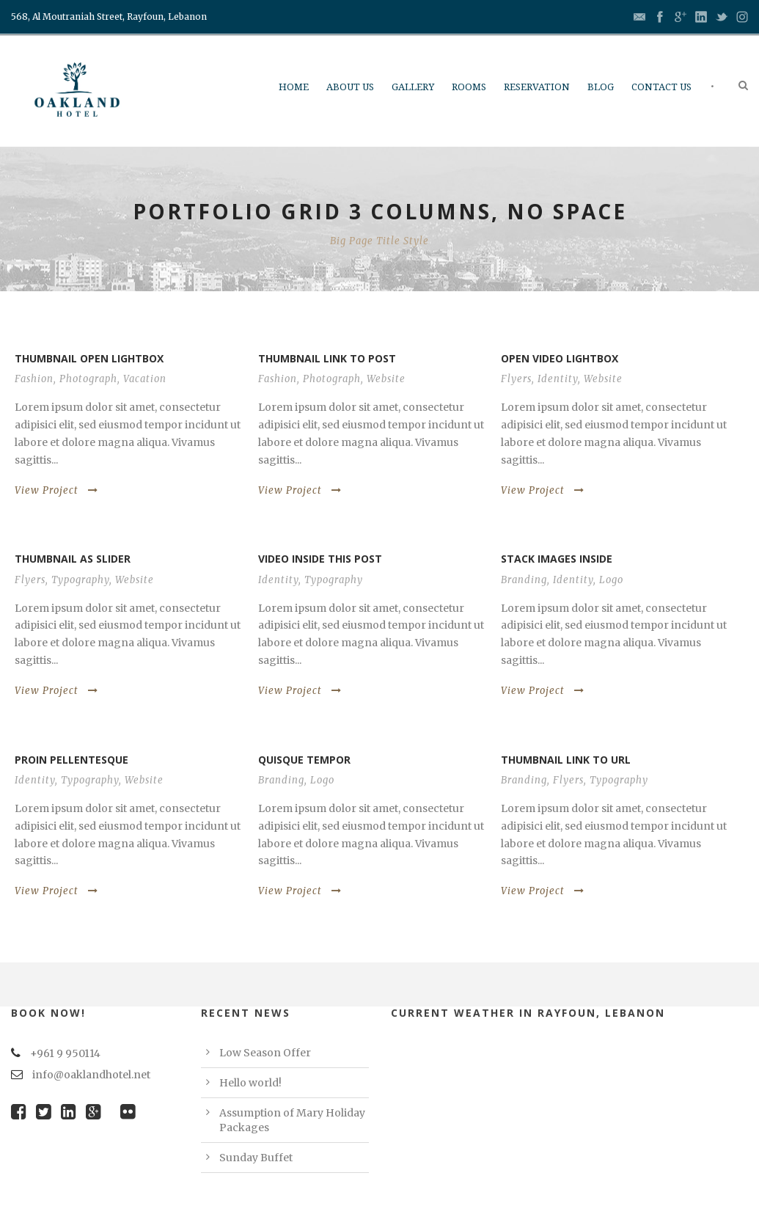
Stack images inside (556, 559)
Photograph (88, 379)
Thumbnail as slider (73, 559)
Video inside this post (320, 559)
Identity (558, 379)
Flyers (516, 379)
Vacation (144, 379)
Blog (600, 86)
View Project (56, 490)
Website (386, 379)
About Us (350, 86)
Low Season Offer (265, 1052)
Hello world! (250, 1082)
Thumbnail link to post (327, 358)
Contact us (661, 86)
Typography (80, 580)
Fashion (34, 379)
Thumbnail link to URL (566, 760)
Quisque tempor (304, 760)
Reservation (537, 86)
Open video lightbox (559, 358)
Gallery (413, 86)
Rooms (469, 86)
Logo (611, 580)
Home (294, 86)
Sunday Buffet (256, 1157)
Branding (524, 580)
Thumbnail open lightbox (89, 358)
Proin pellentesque (71, 760)
